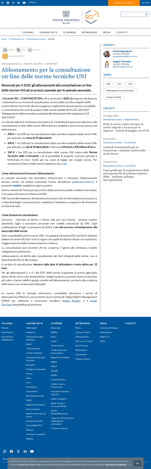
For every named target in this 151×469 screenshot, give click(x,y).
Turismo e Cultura (59, 428)
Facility (54, 375)
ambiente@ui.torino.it (123, 66)
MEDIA (106, 32)
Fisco (28, 382)
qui (65, 163)
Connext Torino (83, 332)
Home (4, 39)
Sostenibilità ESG (34, 425)
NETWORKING (89, 32)
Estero (29, 373)
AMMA (54, 332)
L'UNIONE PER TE (48, 32)
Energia (54, 370)
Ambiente (30, 332)
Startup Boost (82, 336)
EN (119, 83)
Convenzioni (81, 354)
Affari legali (31, 328)
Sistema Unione (83, 359)
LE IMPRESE (69, 32)
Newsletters (106, 332)
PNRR (29, 400)
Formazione (31, 387)
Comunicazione (33, 348)
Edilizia (54, 362)
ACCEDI (146, 2)
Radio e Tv (105, 336)
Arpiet (54, 341)
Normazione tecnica (36, 39)
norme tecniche (113, 97)
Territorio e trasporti (35, 434)
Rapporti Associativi (35, 404)
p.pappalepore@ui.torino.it (125, 56)
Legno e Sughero (59, 398)
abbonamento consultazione (120, 90)
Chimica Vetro (57, 345)
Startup (29, 430)
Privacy (6, 459)
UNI (108, 83)
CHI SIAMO (28, 32)
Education (30, 364)
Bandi (28, 344)
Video (103, 341)
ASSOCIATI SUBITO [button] (124, 3)
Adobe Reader (71, 300)
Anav (53, 336)
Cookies (30, 459)
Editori (54, 366)
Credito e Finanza (34, 353)
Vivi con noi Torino (84, 341)
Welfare (29, 438)
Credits (23, 459)
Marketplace (81, 350)
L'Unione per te (17, 39)
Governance (7, 332)
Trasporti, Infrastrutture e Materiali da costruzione (62, 421)
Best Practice (82, 345)
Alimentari (55, 328)
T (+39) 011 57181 (86, 465)
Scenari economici (34, 421)
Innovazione (31, 391)
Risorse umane (33, 409)
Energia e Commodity (36, 369)
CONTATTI (121, 32)
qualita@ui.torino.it (83, 181)
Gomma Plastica (58, 379)
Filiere (29, 378)
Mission (5, 328)
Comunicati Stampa (109, 328)
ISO (130, 83)
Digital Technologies (60, 357)
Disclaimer (14, 459)
